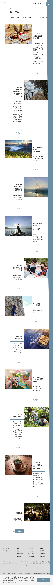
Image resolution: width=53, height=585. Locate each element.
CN (42, 3)
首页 (11, 8)
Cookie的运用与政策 (10, 582)
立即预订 (34, 3)
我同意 (44, 579)
